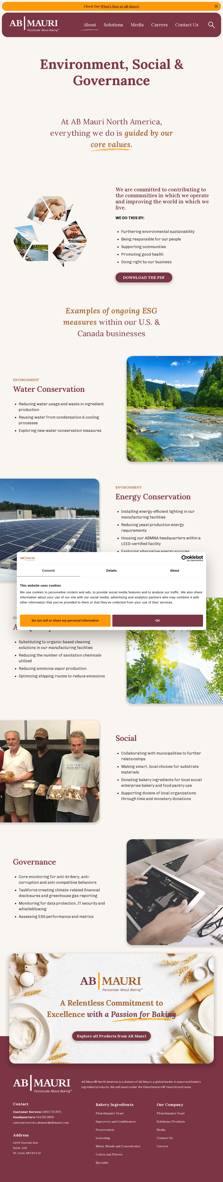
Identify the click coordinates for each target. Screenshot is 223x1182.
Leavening (103, 1138)
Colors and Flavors (109, 1154)
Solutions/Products (171, 1121)
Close (216, 6)
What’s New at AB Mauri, (120, 6)
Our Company (170, 1104)
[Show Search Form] (211, 25)
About (90, 25)
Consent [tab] (48, 570)
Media (137, 25)
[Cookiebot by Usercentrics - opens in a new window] (184, 558)
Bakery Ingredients (114, 1104)
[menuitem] (90, 25)
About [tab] (174, 570)
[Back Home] (34, 24)
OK (157, 620)
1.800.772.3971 (51, 1112)
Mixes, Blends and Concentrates (118, 1146)
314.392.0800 (45, 1117)
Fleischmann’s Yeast (110, 1113)
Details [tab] (111, 570)
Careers (159, 25)
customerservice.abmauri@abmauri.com (41, 1122)
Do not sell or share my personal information (65, 620)
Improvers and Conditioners (116, 1121)
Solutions (113, 25)
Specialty (102, 1163)
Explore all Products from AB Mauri (111, 1043)
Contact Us (186, 25)
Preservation (105, 1130)
